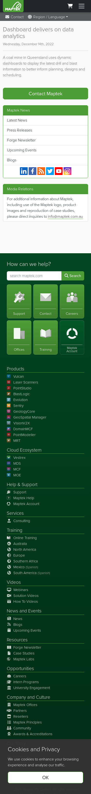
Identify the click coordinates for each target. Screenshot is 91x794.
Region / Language (46, 17)
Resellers (17, 716)
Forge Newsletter (21, 140)
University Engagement (28, 687)
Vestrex (16, 457)
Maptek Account (23, 503)
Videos (14, 582)
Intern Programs (23, 682)
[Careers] (72, 301)
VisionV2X (18, 423)
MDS (14, 463)
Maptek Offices (22, 704)
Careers (16, 676)
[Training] (45, 337)
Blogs (11, 160)
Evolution (17, 399)
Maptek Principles (24, 722)
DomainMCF (20, 429)
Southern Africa (22, 561)
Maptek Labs (20, 659)
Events (34, 610)
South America (28, 573)
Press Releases (19, 130)
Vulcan (15, 376)
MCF (14, 469)
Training (14, 530)
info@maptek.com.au (65, 216)
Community (19, 728)
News (12, 610)
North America (21, 549)
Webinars (17, 590)
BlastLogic (18, 394)
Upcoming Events (21, 150)
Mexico (22, 567)
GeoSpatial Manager (26, 417)
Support (16, 492)
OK (45, 777)
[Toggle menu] (81, 6)
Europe (16, 555)
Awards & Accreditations (29, 734)
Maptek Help (20, 498)
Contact (14, 17)
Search (73, 276)
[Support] (19, 301)
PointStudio (19, 388)
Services (15, 513)
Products (15, 368)
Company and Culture (28, 697)
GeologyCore (21, 411)
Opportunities (20, 668)
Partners (17, 710)
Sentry (15, 405)
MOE (14, 475)
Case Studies (20, 653)
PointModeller (21, 434)
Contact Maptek (45, 93)
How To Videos (22, 601)
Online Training (22, 538)
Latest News (17, 120)
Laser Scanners (22, 382)
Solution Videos (23, 595)
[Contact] (45, 301)
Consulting (18, 521)
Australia (17, 543)
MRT (13, 440)
